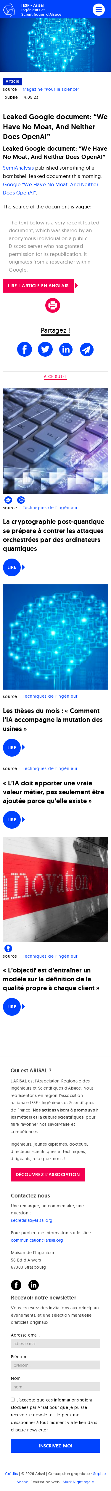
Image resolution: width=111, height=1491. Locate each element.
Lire (11, 567)
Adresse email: (25, 1335)
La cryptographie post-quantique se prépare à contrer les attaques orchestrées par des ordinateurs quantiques (53, 535)
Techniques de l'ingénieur (50, 508)
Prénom (18, 1356)
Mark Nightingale (78, 1481)
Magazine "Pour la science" (51, 89)
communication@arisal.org (37, 1240)
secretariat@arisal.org (32, 1220)
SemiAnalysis (18, 168)
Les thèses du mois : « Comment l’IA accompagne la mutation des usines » (53, 720)
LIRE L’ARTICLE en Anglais (38, 286)
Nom (16, 1378)
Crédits (11, 1473)
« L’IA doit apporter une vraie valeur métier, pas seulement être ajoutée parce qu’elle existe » (53, 792)
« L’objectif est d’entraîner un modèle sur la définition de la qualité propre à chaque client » (51, 979)
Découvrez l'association (48, 1174)
